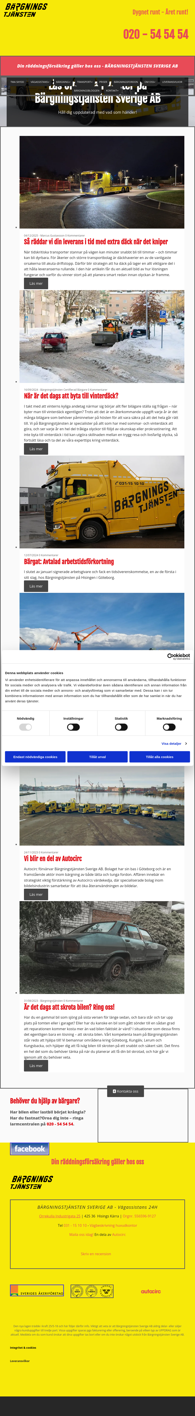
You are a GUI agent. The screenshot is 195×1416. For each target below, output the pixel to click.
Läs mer (36, 283)
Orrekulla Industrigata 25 (59, 1216)
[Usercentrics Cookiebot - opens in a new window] (170, 656)
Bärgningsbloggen (86, 90)
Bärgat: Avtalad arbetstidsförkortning (69, 562)
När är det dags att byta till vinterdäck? (71, 396)
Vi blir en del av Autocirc (53, 859)
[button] (125, 1091)
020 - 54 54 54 (155, 35)
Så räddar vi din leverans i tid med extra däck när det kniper (96, 242)
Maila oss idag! (81, 1234)
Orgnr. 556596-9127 (139, 1216)
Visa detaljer (171, 743)
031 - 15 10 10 (75, 1225)
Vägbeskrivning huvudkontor (113, 1225)
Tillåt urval (97, 757)
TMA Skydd (17, 82)
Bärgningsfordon (126, 82)
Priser (103, 82)
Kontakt (111, 90)
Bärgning (62, 82)
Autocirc (119, 1234)
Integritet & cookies (23, 1348)
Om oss (149, 82)
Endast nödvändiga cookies (35, 757)
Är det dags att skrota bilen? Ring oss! (69, 1007)
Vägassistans (39, 82)
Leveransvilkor (172, 82)
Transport (84, 82)
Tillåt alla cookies (159, 757)
